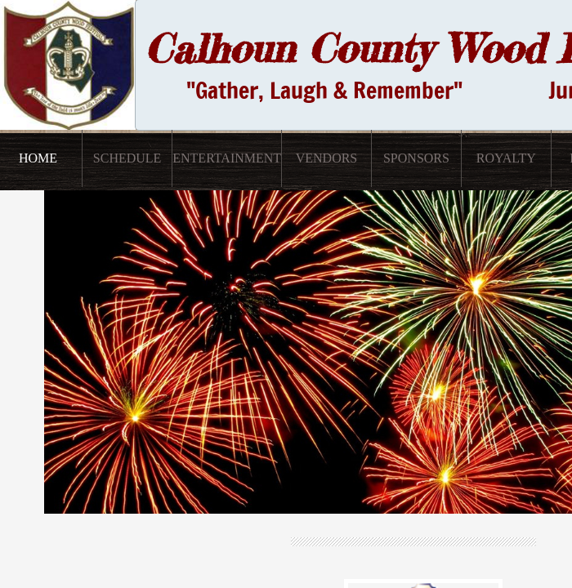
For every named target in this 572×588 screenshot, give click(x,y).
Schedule (127, 158)
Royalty (506, 158)
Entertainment (226, 158)
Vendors (327, 158)
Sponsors (416, 158)
